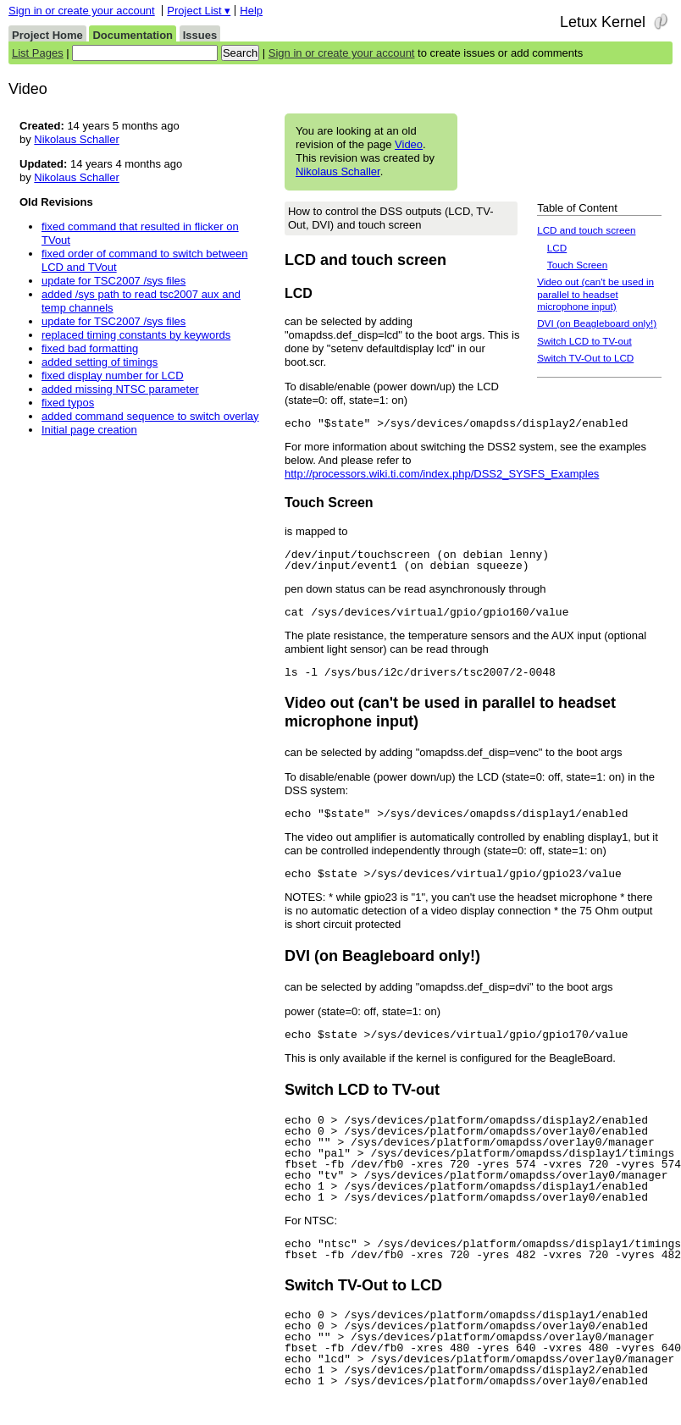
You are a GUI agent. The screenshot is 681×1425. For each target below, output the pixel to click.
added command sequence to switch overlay (150, 416)
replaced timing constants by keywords (136, 335)
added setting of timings (100, 362)
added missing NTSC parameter (120, 389)
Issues (200, 35)
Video (409, 144)
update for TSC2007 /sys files (113, 280)
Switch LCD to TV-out (584, 340)
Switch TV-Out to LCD (585, 357)
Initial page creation (89, 429)
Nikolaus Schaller (338, 171)
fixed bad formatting (90, 348)
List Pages (38, 53)
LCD (557, 247)
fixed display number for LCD (113, 375)
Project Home (47, 35)
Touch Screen (577, 264)
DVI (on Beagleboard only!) (596, 323)
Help (251, 10)
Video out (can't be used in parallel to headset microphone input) (595, 294)
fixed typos (68, 402)
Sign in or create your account (81, 10)
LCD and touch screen (586, 229)
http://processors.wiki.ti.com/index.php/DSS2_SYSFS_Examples (442, 473)
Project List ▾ (198, 10)
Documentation (132, 35)
